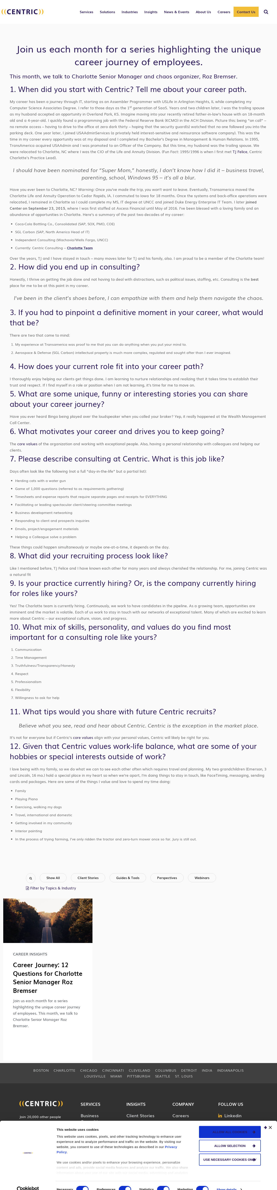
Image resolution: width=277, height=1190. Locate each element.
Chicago (88, 1070)
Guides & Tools (127, 877)
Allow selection (230, 1137)
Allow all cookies (230, 1124)
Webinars (202, 877)
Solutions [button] (107, 11)
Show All (53, 877)
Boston (41, 1070)
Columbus (165, 1070)
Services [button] (86, 11)
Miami (116, 1075)
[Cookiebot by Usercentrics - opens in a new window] (28, 1181)
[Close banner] (270, 1119)
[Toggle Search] (266, 12)
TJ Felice (240, 151)
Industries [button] (130, 11)
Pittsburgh (138, 1075)
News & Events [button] (176, 11)
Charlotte (64, 1070)
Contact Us (246, 11)
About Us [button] (203, 11)
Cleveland (139, 1070)
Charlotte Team (80, 247)
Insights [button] (151, 11)
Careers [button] (224, 11)
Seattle (162, 1075)
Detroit (189, 1070)
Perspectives (167, 877)
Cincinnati (113, 1070)
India (207, 1070)
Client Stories (88, 877)
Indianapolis (230, 1070)
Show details (227, 1181)
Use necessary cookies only (229, 1151)
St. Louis (184, 1075)
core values (27, 443)
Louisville (95, 1075)
